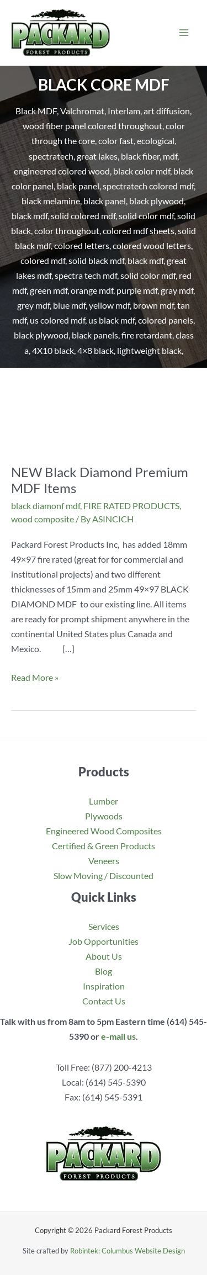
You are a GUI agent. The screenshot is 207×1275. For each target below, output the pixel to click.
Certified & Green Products (103, 845)
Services (103, 926)
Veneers (103, 860)
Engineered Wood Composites (104, 831)
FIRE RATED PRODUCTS (131, 505)
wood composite (42, 519)
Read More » (35, 677)
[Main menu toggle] (183, 32)
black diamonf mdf (45, 505)
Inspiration (104, 986)
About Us (104, 956)
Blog (103, 971)
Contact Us (103, 1001)
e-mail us (118, 1036)
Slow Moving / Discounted (103, 875)
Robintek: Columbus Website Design (127, 1250)
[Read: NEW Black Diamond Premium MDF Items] (103, 421)
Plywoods (104, 816)
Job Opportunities (103, 941)
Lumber (103, 801)
